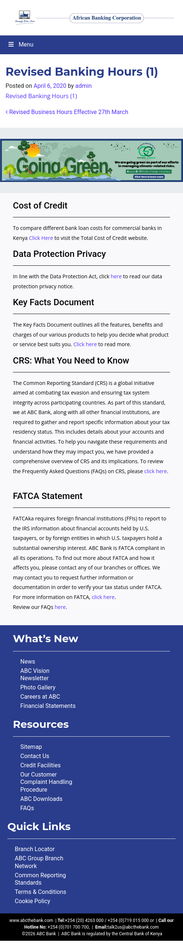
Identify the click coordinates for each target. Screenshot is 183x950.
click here (155, 471)
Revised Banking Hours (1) (41, 96)
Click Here (41, 237)
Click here (85, 344)
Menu (20, 44)
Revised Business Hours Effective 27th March (67, 112)
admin (83, 85)
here (116, 276)
